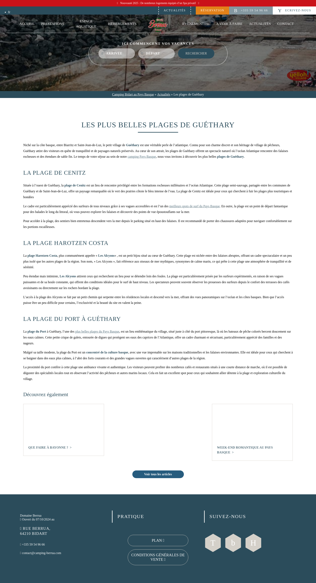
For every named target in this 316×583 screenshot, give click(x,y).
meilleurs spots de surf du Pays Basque (194, 206)
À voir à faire (229, 24)
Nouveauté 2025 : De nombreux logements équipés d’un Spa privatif (158, 3)
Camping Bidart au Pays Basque (133, 94)
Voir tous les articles (158, 474)
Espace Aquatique (86, 23)
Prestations (52, 24)
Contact (285, 24)
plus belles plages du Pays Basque (97, 331)
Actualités (175, 10)
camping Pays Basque (142, 156)
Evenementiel (196, 24)
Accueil (27, 24)
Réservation (212, 10)
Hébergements (122, 24)
